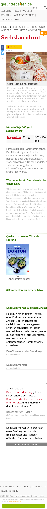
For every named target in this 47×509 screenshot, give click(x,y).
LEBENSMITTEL (10, 11)
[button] (2, 47)
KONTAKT (22, 486)
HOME (5, 27)
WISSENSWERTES (24, 15)
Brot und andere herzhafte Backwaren (23, 28)
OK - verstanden (23, 506)
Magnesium (14, 137)
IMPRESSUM (38, 486)
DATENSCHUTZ (10, 491)
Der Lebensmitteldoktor (19, 278)
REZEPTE (6, 19)
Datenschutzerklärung (14, 501)
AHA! (17, 19)
